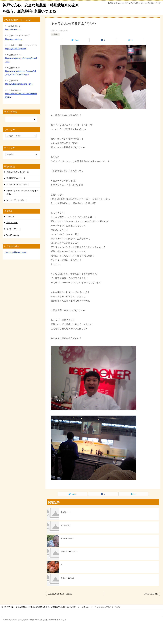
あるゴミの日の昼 (151, 594)
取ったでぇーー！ (67, 538)
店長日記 (55, 34)
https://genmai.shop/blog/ (15, 48)
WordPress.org (12, 235)
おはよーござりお (67, 578)
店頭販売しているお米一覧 (17, 172)
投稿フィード (12, 223)
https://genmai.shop (13, 39)
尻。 (62, 565)
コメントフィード (13, 229)
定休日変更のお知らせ (15, 178)
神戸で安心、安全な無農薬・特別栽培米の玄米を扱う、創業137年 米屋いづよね (41, 8)
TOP (40, 607)
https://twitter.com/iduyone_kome (19, 84)
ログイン (10, 216)
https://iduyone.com (13, 29)
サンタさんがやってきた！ (17, 184)
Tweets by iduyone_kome (15, 252)
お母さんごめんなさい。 (70, 552)
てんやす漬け (66, 525)
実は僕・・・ (66, 512)
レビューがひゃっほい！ (16, 200)
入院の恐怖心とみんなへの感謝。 (60, 594)
